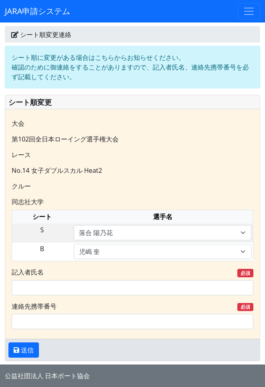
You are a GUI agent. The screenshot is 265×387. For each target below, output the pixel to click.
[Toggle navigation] (249, 11)
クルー (21, 186)
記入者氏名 (132, 272)
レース (21, 154)
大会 (18, 123)
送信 (26, 350)
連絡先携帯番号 (132, 306)
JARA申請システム (37, 11)
